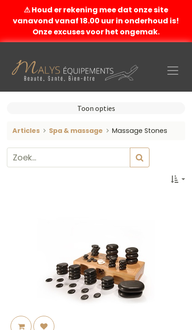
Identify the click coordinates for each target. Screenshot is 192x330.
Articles (26, 130)
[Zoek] (139, 157)
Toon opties (96, 108)
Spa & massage (76, 130)
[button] (178, 179)
